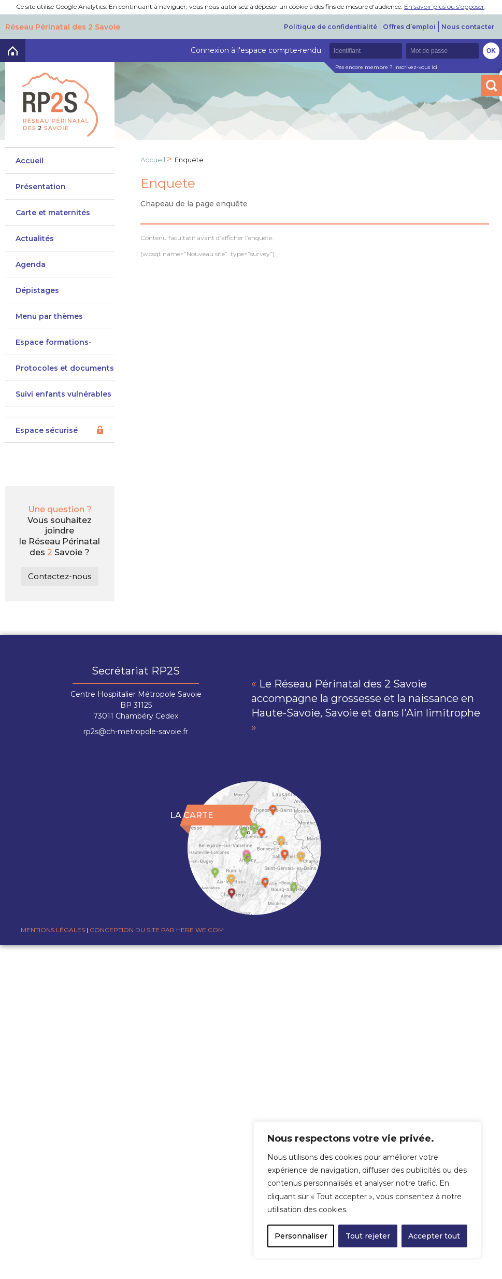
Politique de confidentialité (330, 27)
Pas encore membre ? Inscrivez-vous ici (386, 67)
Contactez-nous (59, 602)
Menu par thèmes (49, 326)
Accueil (30, 160)
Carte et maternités (53, 217)
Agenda (31, 269)
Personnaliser (301, 1236)
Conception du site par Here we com (157, 955)
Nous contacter (467, 27)
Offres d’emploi (409, 27)
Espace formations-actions (54, 361)
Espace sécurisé (47, 456)
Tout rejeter (368, 1236)
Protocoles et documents (65, 388)
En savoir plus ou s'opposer (444, 6)
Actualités (35, 243)
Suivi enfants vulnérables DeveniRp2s (63, 423)
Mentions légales (53, 955)
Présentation (41, 186)
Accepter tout (434, 1236)
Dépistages (37, 295)
